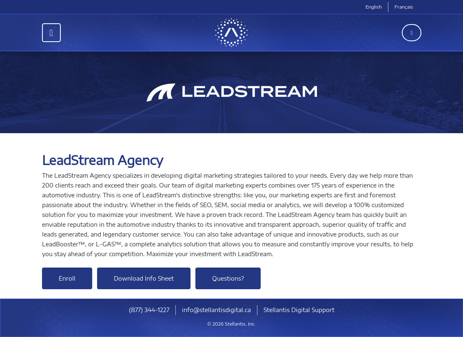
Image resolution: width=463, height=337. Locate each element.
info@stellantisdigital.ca (216, 309)
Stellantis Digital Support (299, 309)
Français (403, 6)
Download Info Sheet (144, 278)
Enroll (67, 278)
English (374, 6)
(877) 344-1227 (149, 309)
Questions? (228, 278)
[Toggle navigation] (51, 32)
